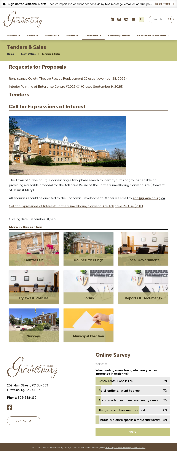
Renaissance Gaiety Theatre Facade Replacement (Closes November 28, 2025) (68, 78)
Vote (132, 431)
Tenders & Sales (51, 53)
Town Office (28, 53)
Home (10, 53)
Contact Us (24, 420)
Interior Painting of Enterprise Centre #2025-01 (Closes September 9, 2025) (66, 86)
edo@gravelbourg (147, 197)
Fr (141, 19)
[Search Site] (161, 19)
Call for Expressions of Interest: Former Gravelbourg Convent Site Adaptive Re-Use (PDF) (76, 205)
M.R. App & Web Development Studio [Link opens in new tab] (125, 446)
